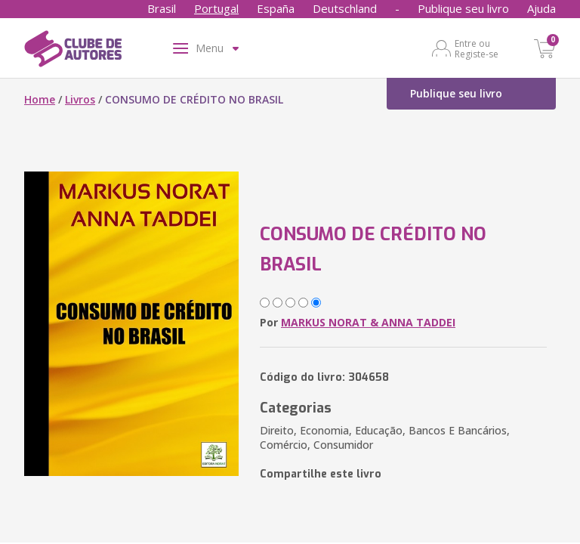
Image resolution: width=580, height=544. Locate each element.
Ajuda (541, 8)
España (276, 8)
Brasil (161, 8)
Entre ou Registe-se (476, 48)
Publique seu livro (463, 8)
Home (39, 99)
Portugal (216, 8)
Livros (80, 99)
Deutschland (345, 8)
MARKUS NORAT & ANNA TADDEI (368, 322)
